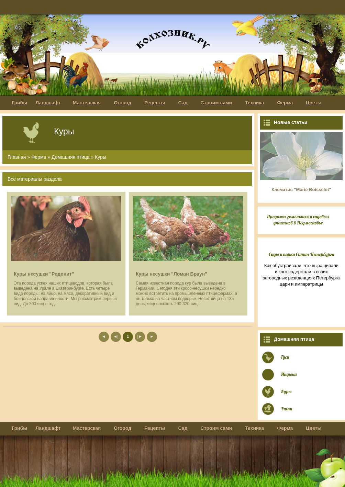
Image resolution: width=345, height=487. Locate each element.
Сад (183, 103)
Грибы (19, 103)
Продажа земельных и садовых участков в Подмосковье (298, 219)
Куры (100, 157)
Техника (254, 103)
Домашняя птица (70, 157)
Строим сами (216, 103)
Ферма (285, 103)
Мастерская (87, 103)
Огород (122, 103)
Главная (17, 157)
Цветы (313, 103)
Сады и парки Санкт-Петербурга (301, 254)
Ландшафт (48, 103)
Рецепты (154, 103)
